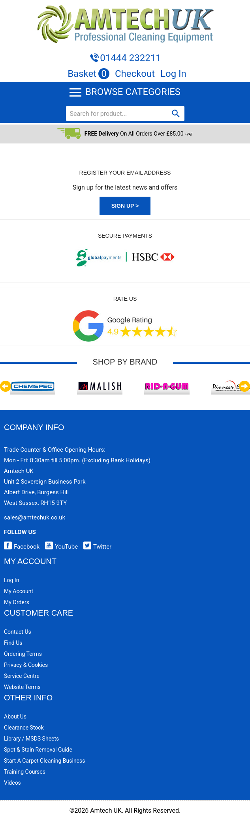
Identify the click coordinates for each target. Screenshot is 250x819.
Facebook (21, 546)
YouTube (59, 546)
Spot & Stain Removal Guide (38, 749)
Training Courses (24, 772)
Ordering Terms (23, 654)
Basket (88, 73)
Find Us (13, 643)
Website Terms (22, 687)
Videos (12, 783)
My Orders (16, 602)
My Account (18, 591)
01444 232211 (130, 57)
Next (244, 386)
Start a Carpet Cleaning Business (44, 761)
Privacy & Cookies (26, 665)
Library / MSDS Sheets (31, 738)
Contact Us (17, 632)
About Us (15, 716)
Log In (173, 73)
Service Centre (21, 676)
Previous (5, 386)
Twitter (95, 546)
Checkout (135, 73)
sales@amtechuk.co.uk (34, 517)
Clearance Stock (24, 727)
